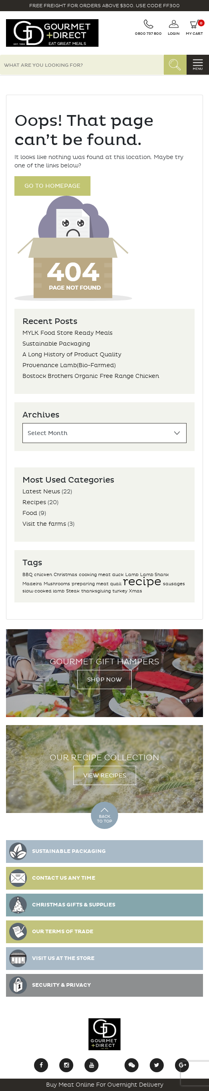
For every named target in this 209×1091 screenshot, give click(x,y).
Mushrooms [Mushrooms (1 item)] (57, 583)
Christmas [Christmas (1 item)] (65, 574)
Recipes (34, 502)
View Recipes (104, 775)
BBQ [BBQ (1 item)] (27, 574)
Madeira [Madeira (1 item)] (32, 583)
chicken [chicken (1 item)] (43, 574)
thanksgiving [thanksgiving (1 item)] (96, 591)
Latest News (41, 491)
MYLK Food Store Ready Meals (67, 333)
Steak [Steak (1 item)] (73, 591)
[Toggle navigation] (198, 65)
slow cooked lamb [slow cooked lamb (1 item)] (43, 591)
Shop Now (104, 679)
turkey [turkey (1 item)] (120, 591)
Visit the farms (44, 524)
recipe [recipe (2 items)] (142, 581)
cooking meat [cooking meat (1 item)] (95, 574)
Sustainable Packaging (56, 343)
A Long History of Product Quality (71, 354)
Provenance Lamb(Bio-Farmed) (69, 365)
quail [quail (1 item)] (115, 583)
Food (29, 513)
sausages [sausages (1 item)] (174, 583)
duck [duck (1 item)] (118, 574)
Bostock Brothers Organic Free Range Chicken (90, 376)
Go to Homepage (52, 186)
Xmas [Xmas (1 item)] (135, 591)
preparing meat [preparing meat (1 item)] (90, 583)
